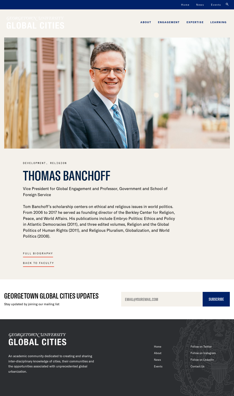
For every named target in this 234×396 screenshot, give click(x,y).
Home (185, 4)
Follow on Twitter (201, 346)
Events (216, 4)
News (200, 4)
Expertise (195, 22)
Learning (218, 22)
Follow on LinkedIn (202, 359)
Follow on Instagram (203, 353)
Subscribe (216, 298)
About (145, 22)
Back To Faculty (38, 262)
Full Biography (38, 253)
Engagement (169, 22)
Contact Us (197, 366)
